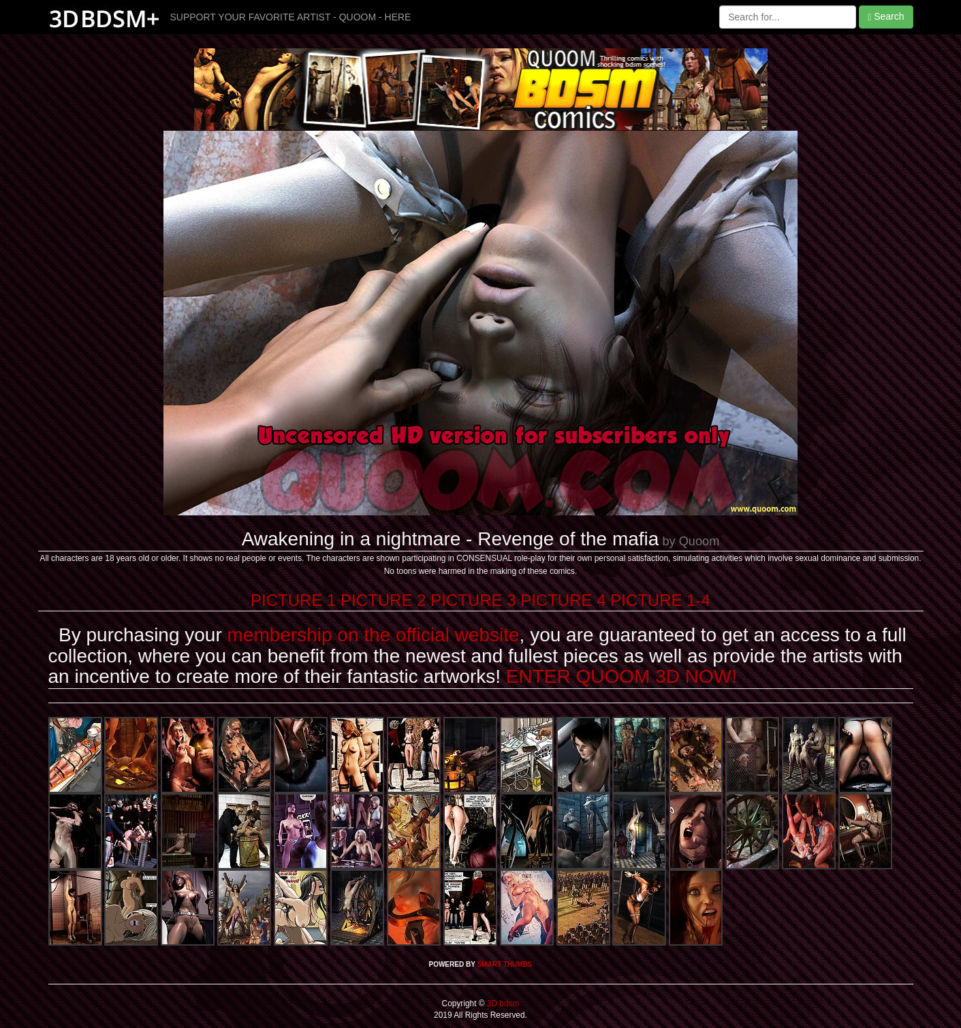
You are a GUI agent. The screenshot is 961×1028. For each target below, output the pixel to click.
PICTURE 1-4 (660, 600)
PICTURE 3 (473, 600)
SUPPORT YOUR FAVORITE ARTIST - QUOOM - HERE (290, 17)
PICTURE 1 (293, 600)
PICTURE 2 (383, 600)
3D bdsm (502, 1003)
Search (886, 16)
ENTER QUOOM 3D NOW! (621, 676)
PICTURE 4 (562, 600)
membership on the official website (373, 634)
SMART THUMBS (504, 964)
